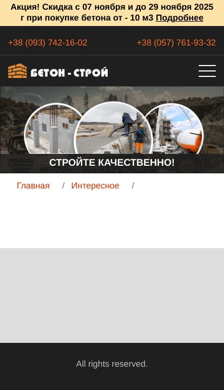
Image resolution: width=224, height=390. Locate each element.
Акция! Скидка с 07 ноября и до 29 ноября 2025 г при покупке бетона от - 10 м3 (112, 13)
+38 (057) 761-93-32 (176, 43)
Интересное (95, 186)
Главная (33, 186)
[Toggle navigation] (207, 71)
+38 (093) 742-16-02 (47, 43)
